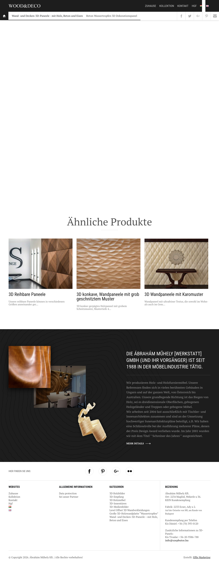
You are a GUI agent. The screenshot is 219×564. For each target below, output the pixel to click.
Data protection (68, 493)
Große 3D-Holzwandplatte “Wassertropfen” (134, 513)
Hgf (194, 6)
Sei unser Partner (68, 496)
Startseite (4, 16)
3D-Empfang (117, 496)
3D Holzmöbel (117, 500)
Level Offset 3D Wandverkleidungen (130, 510)
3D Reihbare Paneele (27, 294)
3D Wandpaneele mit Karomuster (173, 294)
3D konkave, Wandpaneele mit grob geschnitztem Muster (108, 296)
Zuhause (150, 6)
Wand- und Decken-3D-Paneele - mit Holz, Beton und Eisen (47, 16)
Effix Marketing (201, 557)
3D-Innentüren (118, 503)
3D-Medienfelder (119, 506)
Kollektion (166, 6)
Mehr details (135, 443)
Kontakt (183, 6)
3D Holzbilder (117, 493)
